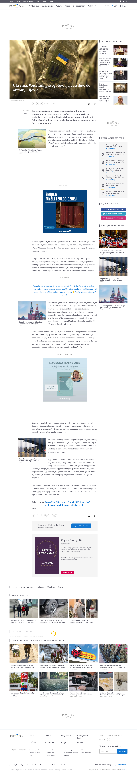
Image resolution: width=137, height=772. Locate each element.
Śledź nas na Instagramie (113, 218)
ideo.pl (125, 770)
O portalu (12, 770)
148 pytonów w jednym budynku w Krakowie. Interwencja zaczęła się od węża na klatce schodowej (112, 694)
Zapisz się (122, 751)
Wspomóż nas (81, 526)
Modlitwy (66, 755)
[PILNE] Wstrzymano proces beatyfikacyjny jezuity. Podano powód (104, 88)
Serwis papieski (34, 750)
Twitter (123, 1)
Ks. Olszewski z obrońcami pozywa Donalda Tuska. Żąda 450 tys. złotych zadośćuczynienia (105, 75)
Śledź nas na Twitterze (112, 214)
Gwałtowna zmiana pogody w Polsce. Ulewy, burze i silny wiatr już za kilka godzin (52, 694)
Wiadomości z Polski (16, 624)
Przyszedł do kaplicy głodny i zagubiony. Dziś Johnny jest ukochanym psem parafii (82, 622)
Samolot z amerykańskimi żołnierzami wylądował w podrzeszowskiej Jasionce (29, 460)
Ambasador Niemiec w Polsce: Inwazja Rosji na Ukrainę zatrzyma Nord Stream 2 (30, 152)
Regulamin (19, 770)
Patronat (69, 770)
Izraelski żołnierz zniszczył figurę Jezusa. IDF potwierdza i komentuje (115, 185)
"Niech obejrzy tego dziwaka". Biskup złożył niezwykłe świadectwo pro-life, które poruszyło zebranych (105, 52)
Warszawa (106, 5)
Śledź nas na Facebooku (113, 209)
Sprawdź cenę (67, 572)
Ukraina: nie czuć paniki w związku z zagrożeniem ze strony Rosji (113, 252)
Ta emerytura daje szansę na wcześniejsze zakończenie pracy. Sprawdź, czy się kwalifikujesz (81, 694)
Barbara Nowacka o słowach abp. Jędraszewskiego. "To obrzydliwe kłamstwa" (105, 62)
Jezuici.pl (13, 765)
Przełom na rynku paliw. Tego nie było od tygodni (22, 694)
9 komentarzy (110, 187)
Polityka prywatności (28, 770)
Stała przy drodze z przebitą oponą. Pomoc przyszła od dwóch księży (53, 622)
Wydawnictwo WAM (28, 765)
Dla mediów (44, 770)
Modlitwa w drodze (28, 1)
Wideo (67, 6)
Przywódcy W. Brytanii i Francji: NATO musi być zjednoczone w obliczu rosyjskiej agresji (67, 503)
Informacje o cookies (60, 770)
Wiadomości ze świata (76, 624)
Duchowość (50, 750)
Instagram (126, 1)
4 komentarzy (110, 149)
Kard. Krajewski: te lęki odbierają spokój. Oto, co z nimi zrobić (105, 99)
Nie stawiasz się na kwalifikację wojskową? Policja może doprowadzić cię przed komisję (112, 667)
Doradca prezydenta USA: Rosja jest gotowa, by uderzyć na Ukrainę (31, 324)
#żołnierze (51, 587)
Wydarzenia (34, 6)
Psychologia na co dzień (71, 753)
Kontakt (37, 770)
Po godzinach (79, 6)
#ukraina (40, 587)
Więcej (91, 6)
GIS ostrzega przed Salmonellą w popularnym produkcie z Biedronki (81, 666)
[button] (120, 5)
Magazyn (18, 1)
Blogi (38, 1)
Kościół (32, 742)
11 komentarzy (110, 164)
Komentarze (47, 6)
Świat (14, 95)
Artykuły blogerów (34, 753)
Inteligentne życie (82, 736)
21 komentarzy (110, 156)
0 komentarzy (110, 172)
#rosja (60, 587)
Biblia (11, 1)
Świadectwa (50, 753)
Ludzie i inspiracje (85, 753)
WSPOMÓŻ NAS (120, 765)
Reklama (51, 770)
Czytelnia (49, 742)
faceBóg (45, 1)
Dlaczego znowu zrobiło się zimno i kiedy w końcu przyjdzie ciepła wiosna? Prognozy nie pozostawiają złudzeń (53, 667)
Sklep (51, 1)
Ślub (30, 755)
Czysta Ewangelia (71, 540)
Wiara (58, 6)
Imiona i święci (51, 755)
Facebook (120, 1)
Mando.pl (43, 765)
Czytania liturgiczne (69, 750)
